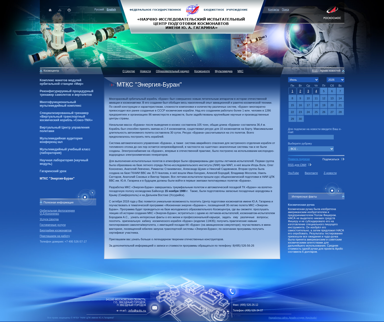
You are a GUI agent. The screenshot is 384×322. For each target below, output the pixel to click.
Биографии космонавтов (56, 230)
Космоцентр (202, 71)
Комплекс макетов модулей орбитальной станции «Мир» (62, 82)
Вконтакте (311, 172)
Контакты (273, 9)
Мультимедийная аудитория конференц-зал (61, 140)
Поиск (285, 9)
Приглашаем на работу (55, 235)
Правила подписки (299, 159)
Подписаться (330, 159)
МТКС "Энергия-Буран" (57, 178)
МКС (240, 71)
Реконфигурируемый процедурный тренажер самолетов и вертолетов (66, 92)
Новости (145, 71)
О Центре (129, 71)
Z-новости (330, 172)
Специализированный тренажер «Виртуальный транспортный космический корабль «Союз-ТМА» (66, 116)
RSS (315, 70)
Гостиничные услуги (53, 224)
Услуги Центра (49, 219)
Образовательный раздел (172, 71)
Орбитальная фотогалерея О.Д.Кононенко (57, 212)
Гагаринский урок (53, 171)
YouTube (293, 172)
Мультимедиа (223, 71)
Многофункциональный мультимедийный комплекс (60, 103)
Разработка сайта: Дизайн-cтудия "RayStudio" (293, 317)
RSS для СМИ (297, 164)
